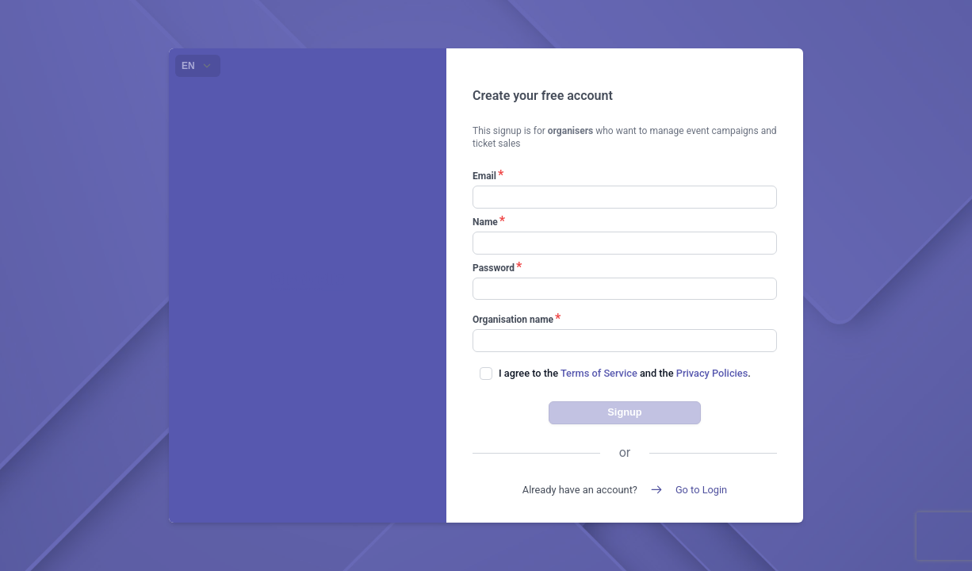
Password (497, 267)
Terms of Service (599, 373)
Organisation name (517, 319)
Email (488, 175)
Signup (624, 412)
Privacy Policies (712, 373)
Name (489, 221)
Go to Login (701, 490)
